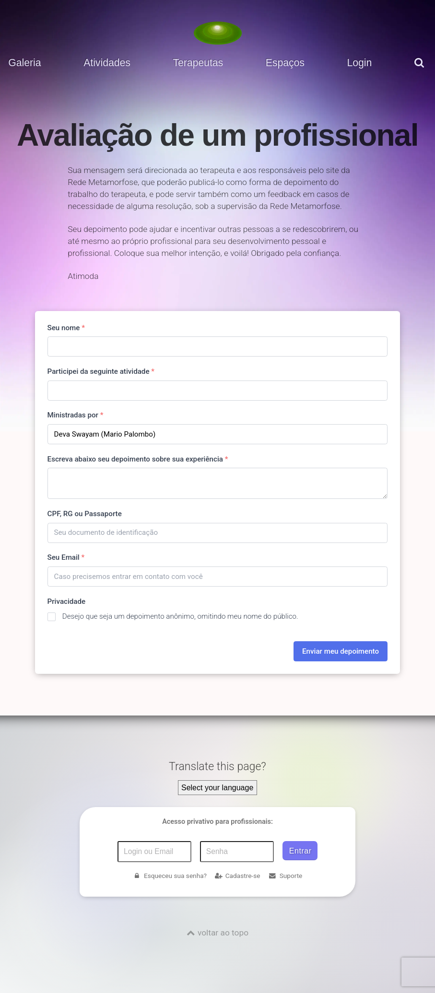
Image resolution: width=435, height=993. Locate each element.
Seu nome (66, 327)
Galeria (24, 62)
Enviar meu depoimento (340, 651)
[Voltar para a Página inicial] (218, 33)
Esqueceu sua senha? (170, 875)
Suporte (285, 875)
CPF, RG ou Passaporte (84, 513)
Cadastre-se (237, 875)
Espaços (285, 62)
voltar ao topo (223, 932)
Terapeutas (198, 62)
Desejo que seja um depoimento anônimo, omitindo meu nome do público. (180, 616)
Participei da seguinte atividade (100, 371)
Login (359, 62)
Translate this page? (217, 766)
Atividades (106, 62)
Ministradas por (75, 415)
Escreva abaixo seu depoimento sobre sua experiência (137, 459)
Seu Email (66, 557)
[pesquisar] (420, 70)
